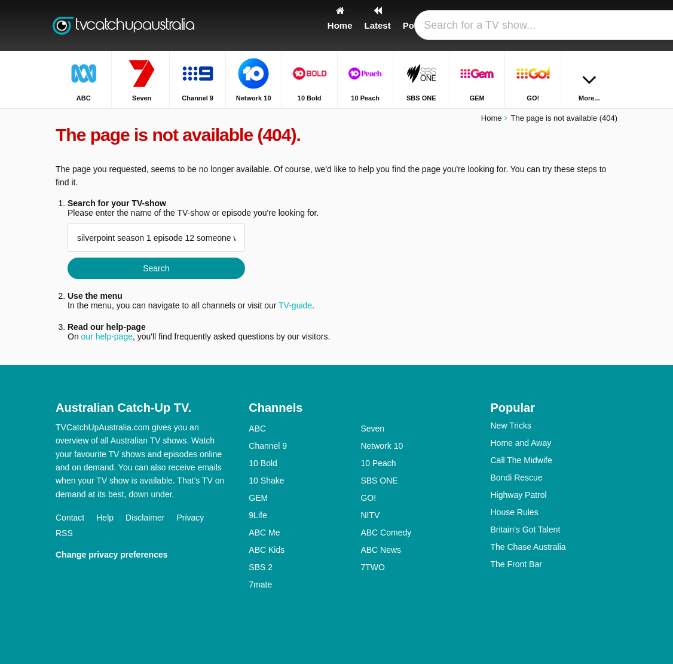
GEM (258, 498)
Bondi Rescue (516, 477)
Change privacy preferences (112, 554)
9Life (258, 515)
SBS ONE (378, 480)
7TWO (372, 567)
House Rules (514, 512)
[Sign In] (582, 25)
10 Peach (378, 463)
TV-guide (295, 305)
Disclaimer (145, 517)
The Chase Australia (527, 547)
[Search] (610, 25)
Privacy (190, 517)
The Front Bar (516, 564)
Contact (70, 517)
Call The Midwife (521, 460)
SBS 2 (261, 567)
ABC (257, 428)
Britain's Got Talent (525, 529)
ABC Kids (267, 550)
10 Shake (266, 480)
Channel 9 (268, 446)
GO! (368, 498)
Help (105, 517)
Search (156, 268)
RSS (64, 533)
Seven (372, 428)
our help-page (107, 336)
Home (491, 118)
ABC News (380, 550)
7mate (260, 584)
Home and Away (520, 443)
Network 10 (381, 446)
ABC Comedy (385, 532)
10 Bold (263, 463)
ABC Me (264, 532)
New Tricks (510, 425)
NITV (370, 515)
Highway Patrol (518, 495)
